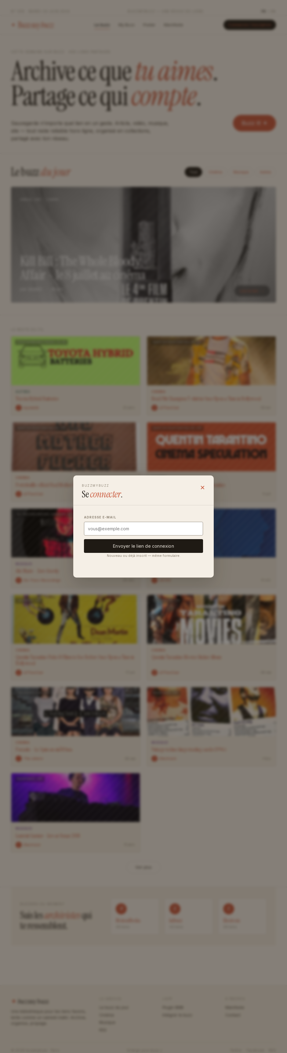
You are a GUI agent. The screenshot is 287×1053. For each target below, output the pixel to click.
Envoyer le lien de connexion (143, 546)
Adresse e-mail (100, 517)
